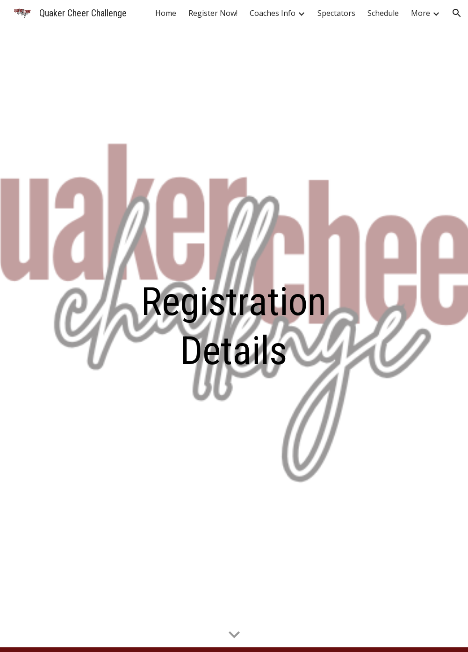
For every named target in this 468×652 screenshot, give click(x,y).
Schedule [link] (383, 13)
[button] (457, 13)
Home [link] (165, 13)
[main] (234, 326)
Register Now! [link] (213, 13)
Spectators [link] (336, 13)
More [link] (420, 13)
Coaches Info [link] (272, 13)
